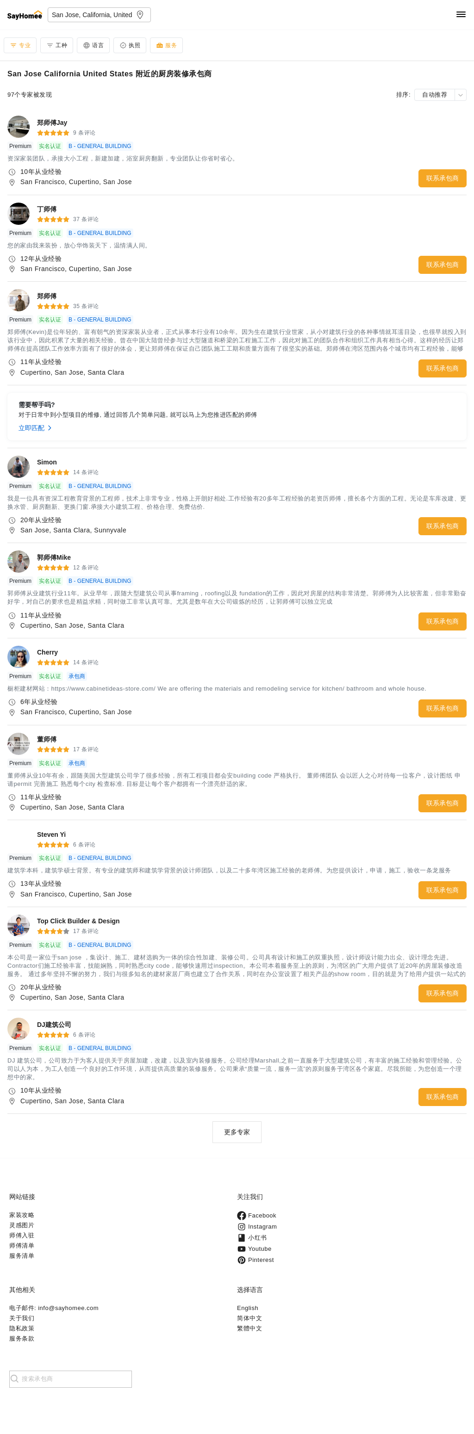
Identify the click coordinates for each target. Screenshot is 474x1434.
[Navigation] (461, 15)
